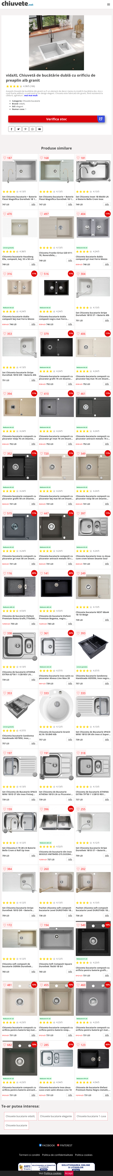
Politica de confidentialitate (57, 1155)
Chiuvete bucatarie (16, 1125)
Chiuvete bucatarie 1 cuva (91, 1116)
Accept (69, 1173)
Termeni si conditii (29, 1155)
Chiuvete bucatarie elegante (56, 1116)
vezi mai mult (31, 95)
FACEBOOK (47, 1145)
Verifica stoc (75, 119)
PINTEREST (64, 1145)
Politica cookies (84, 1155)
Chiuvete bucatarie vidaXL (20, 1116)
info (33, 204)
